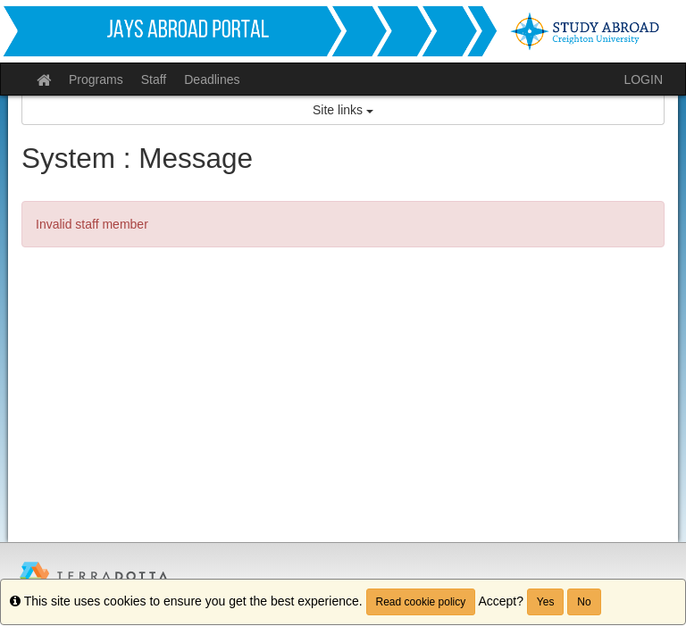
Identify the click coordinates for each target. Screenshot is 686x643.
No (583, 602)
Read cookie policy (421, 602)
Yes (546, 602)
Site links (343, 110)
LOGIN (643, 79)
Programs (96, 79)
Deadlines (211, 79)
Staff (154, 79)
